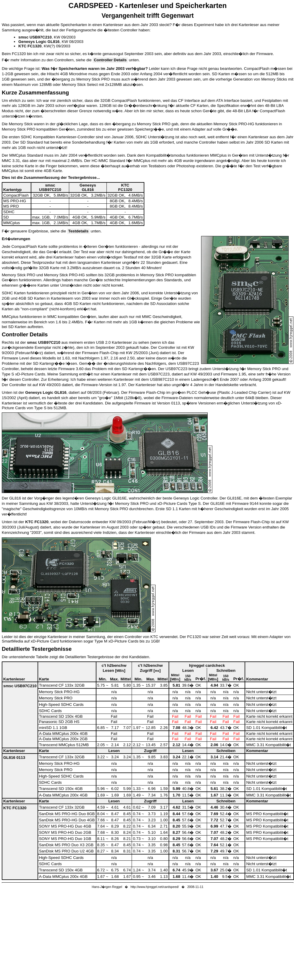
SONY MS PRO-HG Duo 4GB (65, 826)
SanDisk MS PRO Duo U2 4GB (66, 851)
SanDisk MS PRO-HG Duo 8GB (67, 814)
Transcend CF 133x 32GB (62, 685)
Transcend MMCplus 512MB (64, 745)
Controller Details (110, 60)
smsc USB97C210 (20, 686)
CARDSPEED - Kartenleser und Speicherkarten (148, 5)
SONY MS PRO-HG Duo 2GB (65, 832)
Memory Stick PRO (55, 698)
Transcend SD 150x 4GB (61, 716)
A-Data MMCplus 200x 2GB (63, 739)
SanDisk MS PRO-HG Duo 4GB (67, 820)
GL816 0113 (14, 757)
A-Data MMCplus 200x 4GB (63, 733)
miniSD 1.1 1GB (53, 727)
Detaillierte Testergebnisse (37, 649)
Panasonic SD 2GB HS (59, 721)
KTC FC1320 (15, 808)
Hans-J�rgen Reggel (107, 887)
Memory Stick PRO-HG (59, 692)
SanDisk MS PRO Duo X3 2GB (66, 845)
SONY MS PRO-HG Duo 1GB (65, 838)
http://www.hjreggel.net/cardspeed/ (154, 887)
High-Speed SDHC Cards (61, 704)
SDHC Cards (50, 711)
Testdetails (78, 231)
